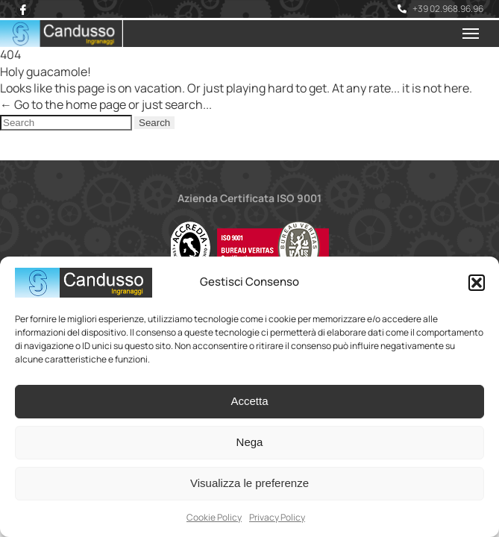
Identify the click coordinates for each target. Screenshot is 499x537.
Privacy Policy (277, 517)
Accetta (249, 401)
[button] (476, 282)
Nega (249, 442)
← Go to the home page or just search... (106, 104)
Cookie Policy (214, 517)
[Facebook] (23, 9)
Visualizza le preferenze (249, 483)
